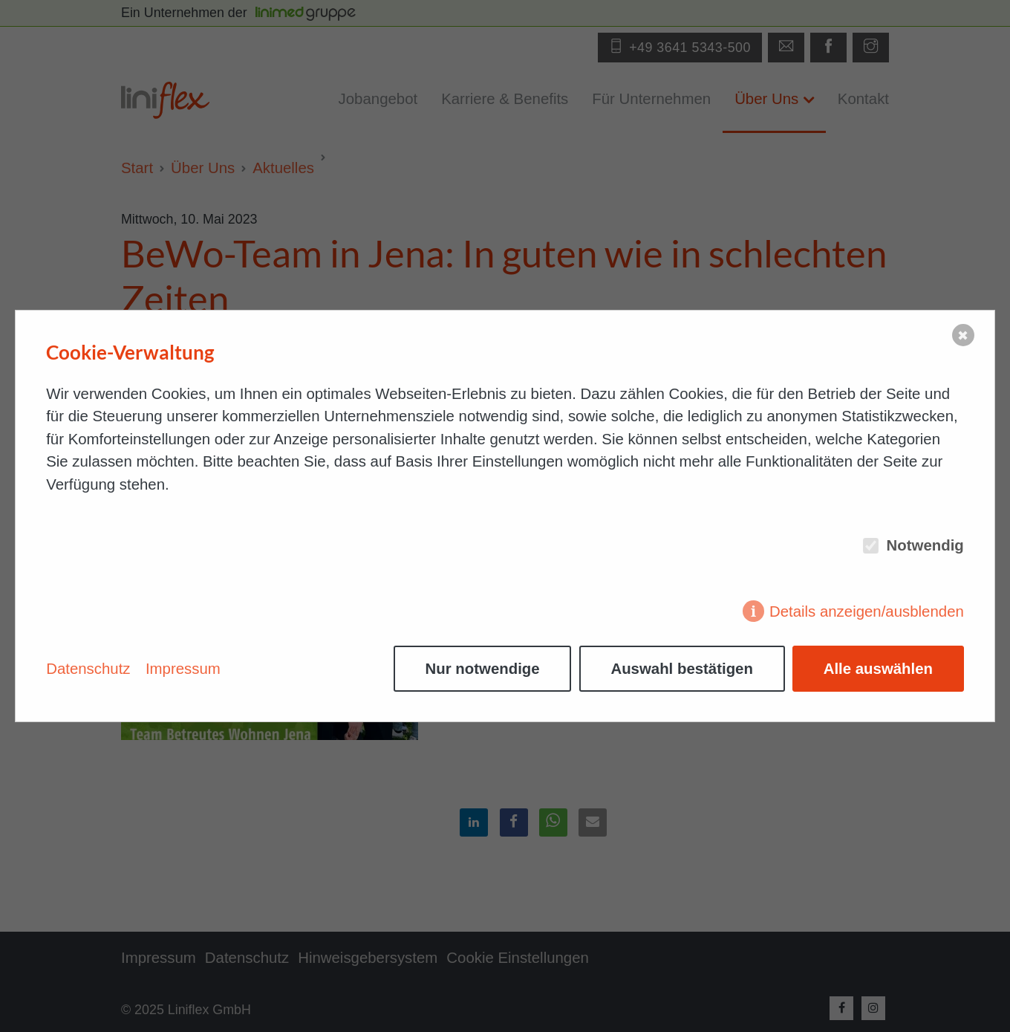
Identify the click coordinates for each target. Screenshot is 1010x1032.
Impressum (183, 669)
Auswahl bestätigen (681, 669)
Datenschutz (88, 669)
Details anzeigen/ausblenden (866, 611)
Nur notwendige (483, 669)
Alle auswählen (878, 669)
